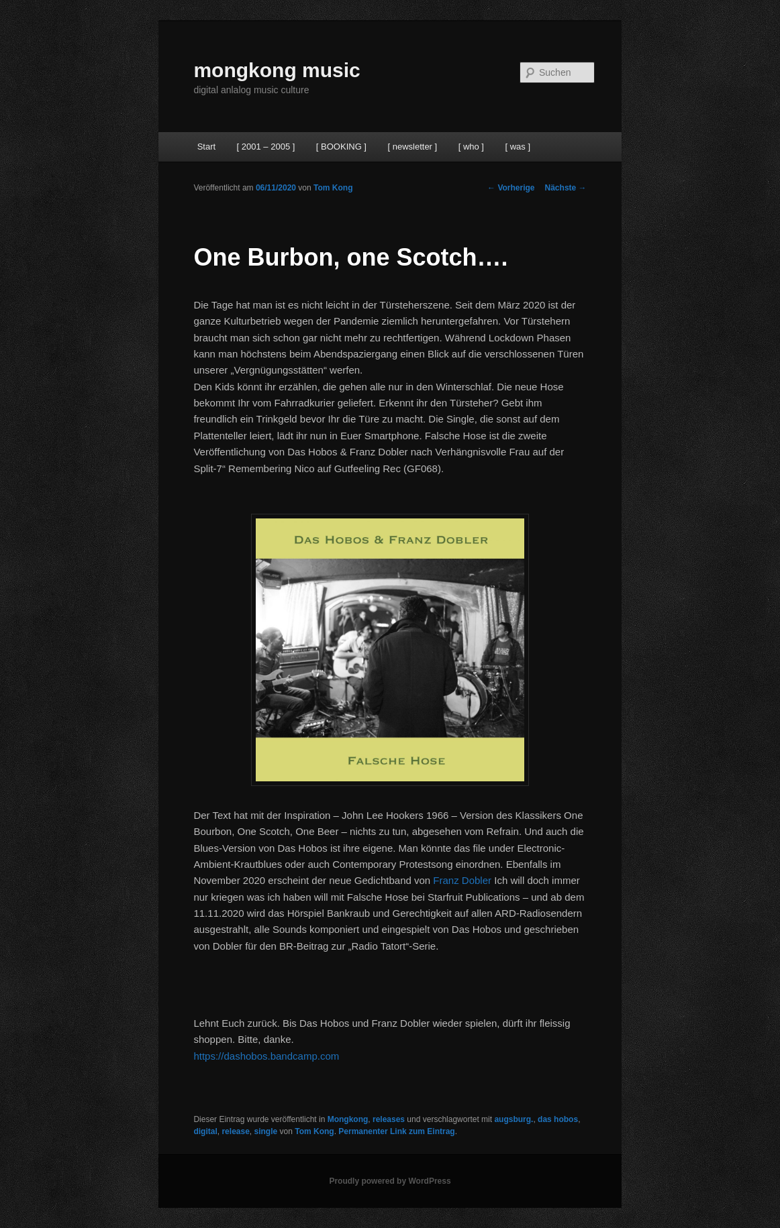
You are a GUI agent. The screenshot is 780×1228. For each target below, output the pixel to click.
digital (205, 1131)
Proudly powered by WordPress (389, 1181)
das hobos (558, 1119)
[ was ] (517, 147)
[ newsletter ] (412, 147)
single (266, 1131)
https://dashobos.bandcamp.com (266, 1056)
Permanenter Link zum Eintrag (396, 1131)
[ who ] (471, 147)
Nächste (566, 187)
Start (206, 147)
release (235, 1131)
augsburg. (513, 1119)
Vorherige (510, 187)
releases (389, 1119)
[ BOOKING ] (341, 147)
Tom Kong (332, 187)
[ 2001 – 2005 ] (266, 147)
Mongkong (348, 1119)
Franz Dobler (462, 880)
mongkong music (276, 70)
